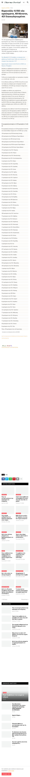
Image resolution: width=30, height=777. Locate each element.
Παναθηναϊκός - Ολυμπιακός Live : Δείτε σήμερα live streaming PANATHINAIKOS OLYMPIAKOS (18, 707)
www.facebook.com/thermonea (15, 362)
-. (7, 345)
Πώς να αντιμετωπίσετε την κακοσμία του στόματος (7, 499)
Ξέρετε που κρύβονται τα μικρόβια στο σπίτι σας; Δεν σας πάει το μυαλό (22, 499)
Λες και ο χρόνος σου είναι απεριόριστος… (19, 742)
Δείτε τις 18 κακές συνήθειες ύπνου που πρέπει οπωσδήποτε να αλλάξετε (8, 591)
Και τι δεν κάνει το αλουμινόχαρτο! (7, 574)
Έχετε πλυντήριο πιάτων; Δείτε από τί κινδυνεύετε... (22, 536)
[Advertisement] (15, 363)
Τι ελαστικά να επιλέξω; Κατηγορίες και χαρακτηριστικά (22, 590)
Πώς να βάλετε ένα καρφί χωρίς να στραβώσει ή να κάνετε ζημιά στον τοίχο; (7, 556)
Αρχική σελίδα (5, 8)
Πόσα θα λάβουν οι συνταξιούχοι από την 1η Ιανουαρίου (19, 725)
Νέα (12, 8)
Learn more (11, 770)
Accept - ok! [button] (6, 774)
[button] (2, 2)
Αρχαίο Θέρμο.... (16, 715)
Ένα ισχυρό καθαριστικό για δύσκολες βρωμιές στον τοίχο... (7, 518)
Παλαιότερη (24, 599)
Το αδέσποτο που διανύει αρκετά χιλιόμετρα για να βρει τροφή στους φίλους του (19, 734)
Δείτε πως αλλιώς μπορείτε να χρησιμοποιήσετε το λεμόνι (7, 536)
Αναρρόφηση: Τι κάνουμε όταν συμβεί (22, 574)
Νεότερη (4, 599)
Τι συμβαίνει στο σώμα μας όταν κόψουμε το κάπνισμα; (20, 555)
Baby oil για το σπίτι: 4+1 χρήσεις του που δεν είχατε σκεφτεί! (21, 517)
